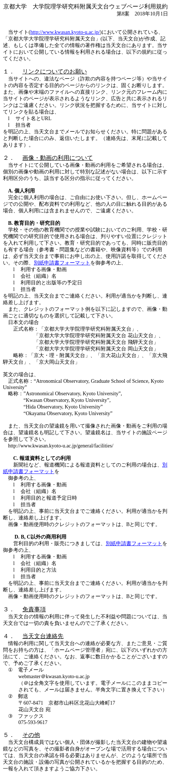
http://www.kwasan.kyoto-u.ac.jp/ (65, 32)
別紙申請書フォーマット (62, 263)
